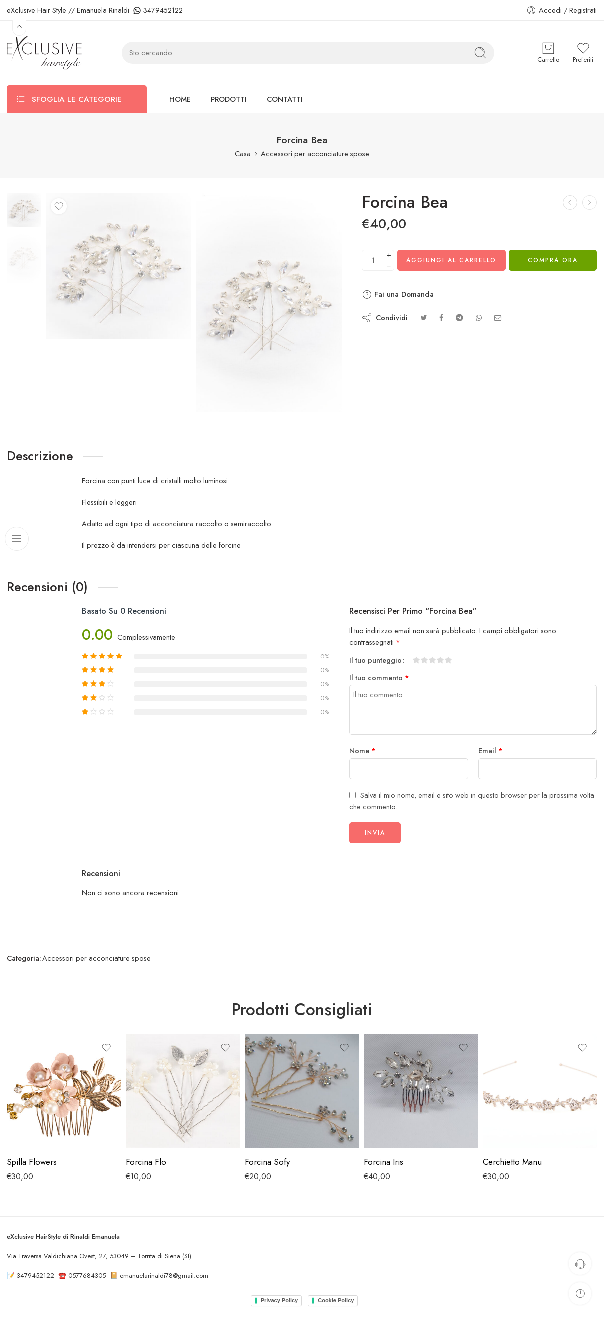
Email (490, 750)
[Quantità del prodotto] (373, 260)
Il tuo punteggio (376, 660)
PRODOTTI (229, 99)
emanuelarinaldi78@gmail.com (164, 1275)
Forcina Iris (384, 1162)
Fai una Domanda (398, 294)
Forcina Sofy (267, 1162)
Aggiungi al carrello (451, 260)
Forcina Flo (146, 1162)
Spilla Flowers (32, 1162)
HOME (180, 99)
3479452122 (163, 10)
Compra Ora (553, 260)
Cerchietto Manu (512, 1162)
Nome (363, 750)
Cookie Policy (336, 1300)
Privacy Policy (279, 1300)
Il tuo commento (380, 677)
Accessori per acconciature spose (315, 153)
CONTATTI (285, 99)
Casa (243, 153)
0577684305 (87, 1275)
